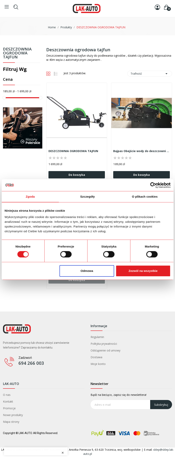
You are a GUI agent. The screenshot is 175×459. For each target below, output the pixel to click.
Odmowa (87, 270)
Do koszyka (77, 175)
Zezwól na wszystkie (143, 270)
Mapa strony (11, 422)
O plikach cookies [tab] (145, 196)
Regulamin (97, 337)
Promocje (9, 408)
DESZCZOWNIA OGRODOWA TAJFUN (17, 53)
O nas (7, 395)
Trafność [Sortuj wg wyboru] (150, 73)
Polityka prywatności (104, 344)
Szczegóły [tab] (87, 196)
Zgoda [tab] (30, 196)
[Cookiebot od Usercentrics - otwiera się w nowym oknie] (153, 185)
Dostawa (96, 357)
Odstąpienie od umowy (105, 350)
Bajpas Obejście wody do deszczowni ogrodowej (141, 151)
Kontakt (8, 401)
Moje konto (98, 364)
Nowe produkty (13, 415)
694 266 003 (31, 363)
